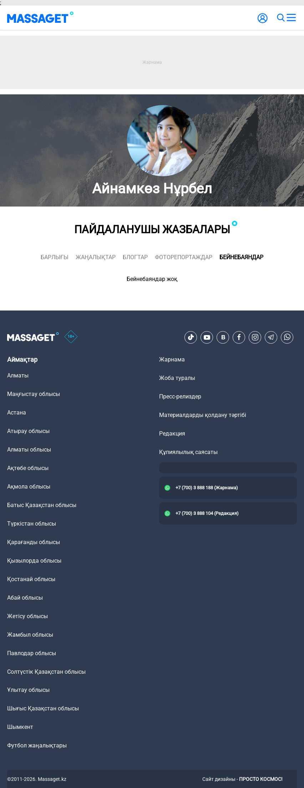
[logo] (40, 18)
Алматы (18, 375)
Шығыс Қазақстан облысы (43, 708)
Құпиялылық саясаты (188, 452)
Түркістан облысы (31, 523)
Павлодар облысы (31, 653)
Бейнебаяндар (241, 257)
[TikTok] (190, 337)
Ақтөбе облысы (28, 468)
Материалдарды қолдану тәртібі (202, 415)
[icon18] (71, 337)
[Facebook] (239, 337)
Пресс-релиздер (180, 396)
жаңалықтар (96, 257)
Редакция (172, 433)
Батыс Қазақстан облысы (41, 505)
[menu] (291, 18)
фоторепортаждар (183, 257)
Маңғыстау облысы (33, 394)
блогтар (135, 257)
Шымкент (20, 727)
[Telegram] (271, 337)
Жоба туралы (177, 378)
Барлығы (55, 257)
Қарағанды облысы (33, 542)
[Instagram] (255, 337)
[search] (280, 18)
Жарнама (172, 359)
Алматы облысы (29, 449)
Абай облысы (25, 597)
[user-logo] (262, 22)
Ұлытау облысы (28, 690)
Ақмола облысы (28, 486)
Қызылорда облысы (34, 560)
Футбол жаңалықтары (37, 745)
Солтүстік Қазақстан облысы (46, 671)
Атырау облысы (28, 431)
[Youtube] (207, 337)
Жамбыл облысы (30, 634)
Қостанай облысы (31, 579)
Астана (16, 412)
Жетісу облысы (27, 616)
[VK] (223, 337)
